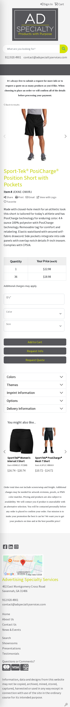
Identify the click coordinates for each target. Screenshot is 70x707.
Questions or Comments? (18, 661)
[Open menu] (62, 70)
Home (6, 614)
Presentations (11, 648)
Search (6, 638)
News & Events (11, 630)
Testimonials (10, 653)
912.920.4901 (13, 57)
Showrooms (10, 643)
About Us (8, 619)
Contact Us (9, 624)
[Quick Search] (31, 49)
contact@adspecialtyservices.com (45, 57)
